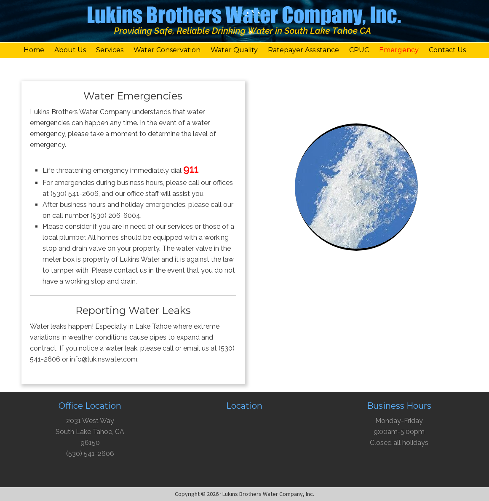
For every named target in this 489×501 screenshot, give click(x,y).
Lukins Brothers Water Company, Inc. (245, 23)
